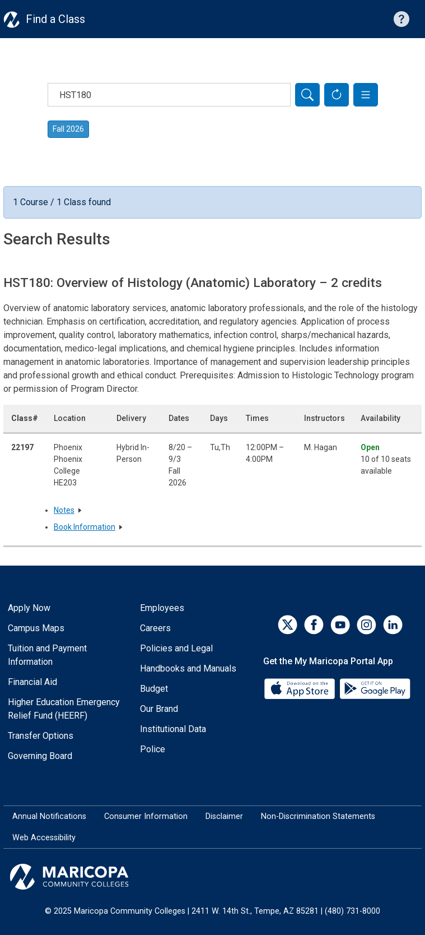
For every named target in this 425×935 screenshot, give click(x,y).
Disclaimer (224, 816)
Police (152, 749)
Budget (154, 688)
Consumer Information (146, 816)
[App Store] (300, 688)
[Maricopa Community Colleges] (212, 876)
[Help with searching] (401, 19)
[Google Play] (374, 688)
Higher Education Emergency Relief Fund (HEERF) (64, 709)
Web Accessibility (44, 838)
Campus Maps (36, 628)
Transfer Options (40, 735)
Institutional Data (173, 729)
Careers (155, 628)
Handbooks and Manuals (188, 668)
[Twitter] (287, 625)
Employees (162, 608)
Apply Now (29, 608)
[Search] (307, 95)
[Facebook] (314, 625)
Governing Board (40, 756)
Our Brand (159, 708)
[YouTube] (340, 625)
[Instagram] (366, 625)
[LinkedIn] (393, 625)
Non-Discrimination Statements (318, 816)
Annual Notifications (49, 816)
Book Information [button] (84, 526)
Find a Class (55, 19)
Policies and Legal (176, 648)
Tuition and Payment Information (47, 655)
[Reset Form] (336, 95)
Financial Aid (32, 682)
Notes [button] (64, 510)
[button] (365, 95)
